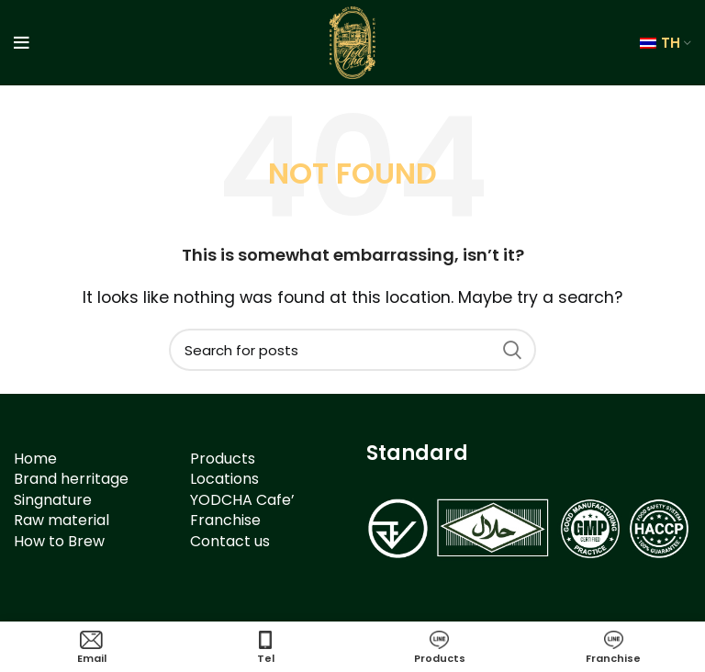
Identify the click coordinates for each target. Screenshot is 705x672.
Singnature (53, 499)
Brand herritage (71, 478)
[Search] (352, 350)
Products (222, 458)
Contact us (230, 541)
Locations (224, 478)
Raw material (61, 520)
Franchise (225, 520)
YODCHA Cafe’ (242, 499)
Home (35, 458)
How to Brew (59, 541)
